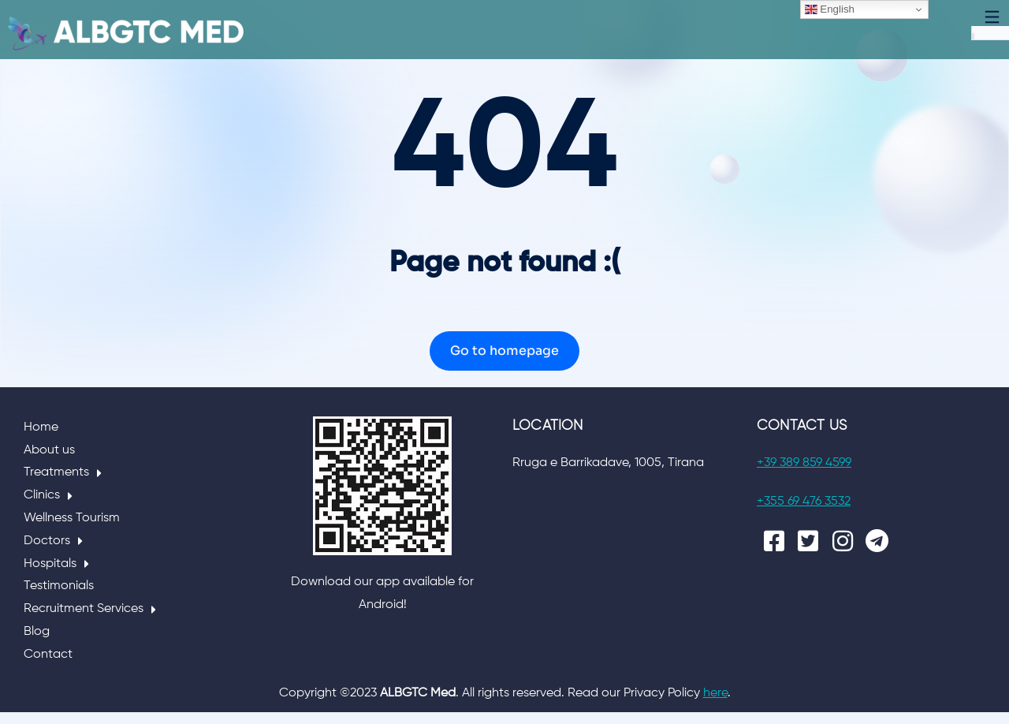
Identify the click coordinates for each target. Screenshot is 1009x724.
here (715, 705)
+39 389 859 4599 (804, 474)
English (829, 9)
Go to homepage (504, 362)
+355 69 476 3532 (804, 513)
